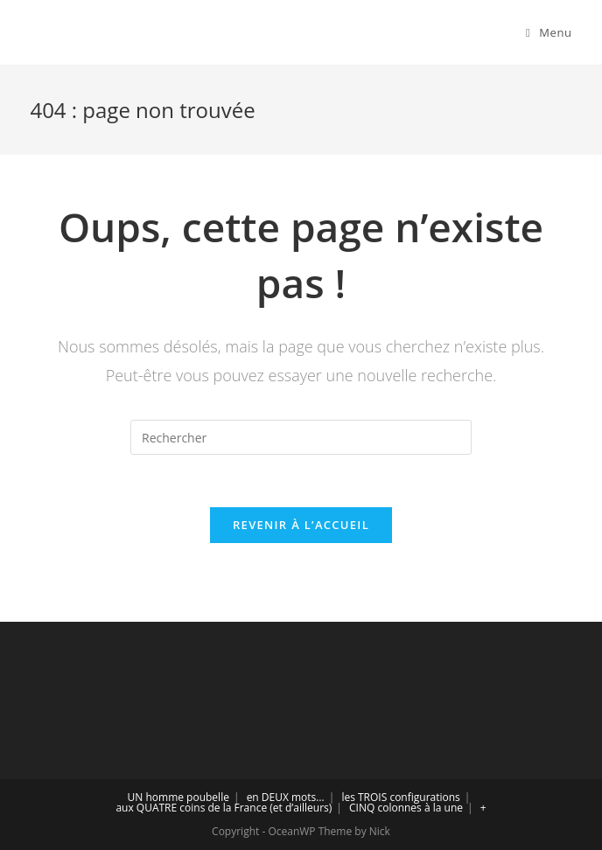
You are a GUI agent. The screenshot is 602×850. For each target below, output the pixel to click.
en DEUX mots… (286, 797)
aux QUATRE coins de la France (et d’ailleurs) (224, 807)
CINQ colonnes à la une (406, 807)
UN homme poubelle (178, 797)
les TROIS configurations (400, 797)
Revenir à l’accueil (301, 525)
